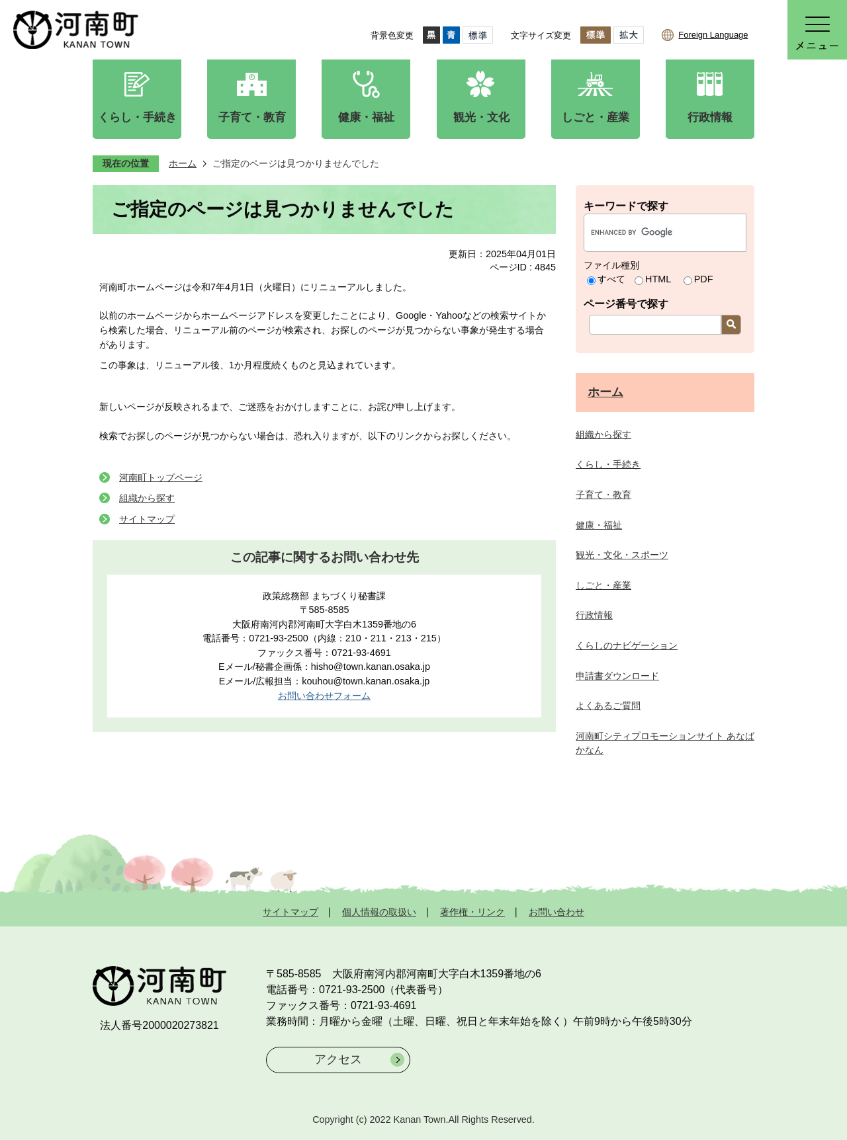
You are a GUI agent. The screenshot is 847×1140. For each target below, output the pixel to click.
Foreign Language (713, 35)
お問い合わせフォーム (324, 695)
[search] (651, 233)
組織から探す (147, 498)
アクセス (338, 1059)
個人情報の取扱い (379, 912)
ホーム (183, 163)
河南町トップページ (160, 477)
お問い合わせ (556, 912)
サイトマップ (147, 519)
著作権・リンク (472, 912)
